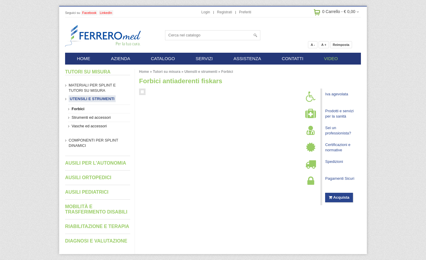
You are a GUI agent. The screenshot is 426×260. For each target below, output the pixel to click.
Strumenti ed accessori (91, 117)
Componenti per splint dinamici (93, 143)
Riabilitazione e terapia (97, 226)
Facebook (89, 13)
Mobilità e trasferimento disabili (96, 209)
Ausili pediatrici (86, 192)
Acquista (339, 197)
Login (205, 12)
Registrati (224, 12)
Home (144, 72)
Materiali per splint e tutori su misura (92, 88)
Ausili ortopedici (88, 177)
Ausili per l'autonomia (95, 163)
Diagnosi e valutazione (96, 240)
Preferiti (245, 12)
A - (313, 44)
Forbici (227, 72)
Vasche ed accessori (89, 126)
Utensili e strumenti (200, 72)
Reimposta (341, 44)
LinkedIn (106, 13)
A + (323, 44)
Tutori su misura (166, 72)
